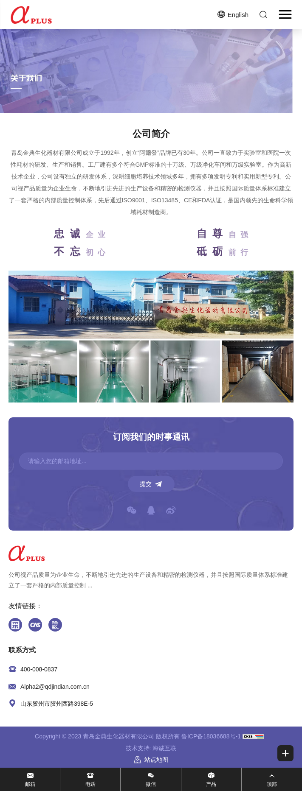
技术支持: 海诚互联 (151, 748)
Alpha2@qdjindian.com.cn (55, 686)
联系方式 (22, 650)
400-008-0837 (38, 669)
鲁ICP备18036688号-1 (211, 736)
